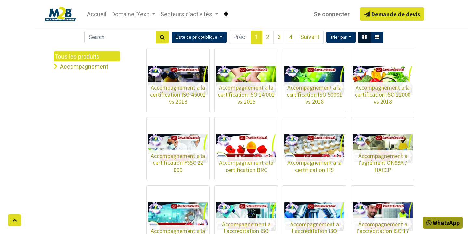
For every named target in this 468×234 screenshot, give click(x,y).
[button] (341, 37)
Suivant (309, 36)
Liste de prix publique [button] (197, 37)
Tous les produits (77, 56)
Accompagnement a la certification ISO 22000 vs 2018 (382, 94)
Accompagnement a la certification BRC (246, 166)
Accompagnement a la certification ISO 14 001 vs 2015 (246, 94)
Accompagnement (84, 66)
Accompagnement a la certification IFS (314, 166)
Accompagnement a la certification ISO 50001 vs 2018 (314, 94)
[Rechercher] (162, 37)
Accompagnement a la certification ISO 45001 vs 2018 (178, 94)
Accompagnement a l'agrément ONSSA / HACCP (382, 163)
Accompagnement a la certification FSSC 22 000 (178, 163)
